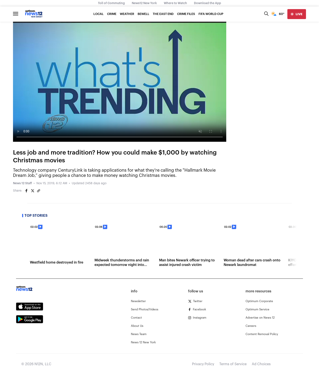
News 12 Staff (22, 183)
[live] (296, 14)
